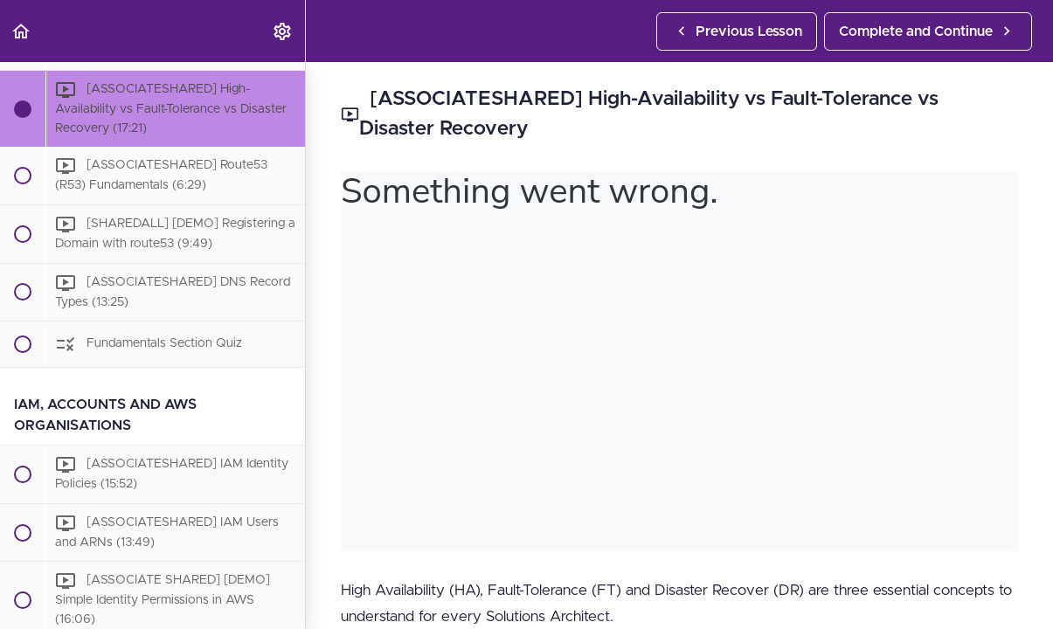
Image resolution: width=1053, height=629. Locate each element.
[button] (22, 31)
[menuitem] (283, 31)
